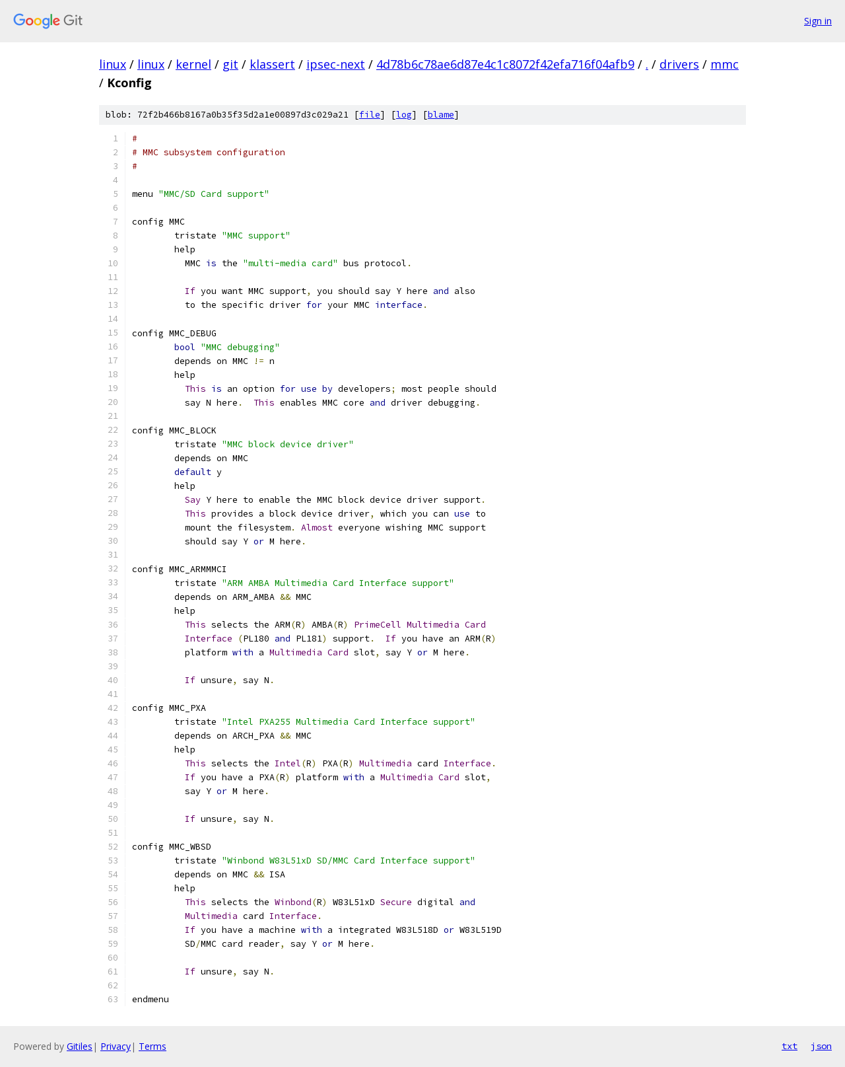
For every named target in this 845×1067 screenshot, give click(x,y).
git (230, 64)
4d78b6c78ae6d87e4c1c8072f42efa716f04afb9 (505, 64)
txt (789, 1046)
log (404, 114)
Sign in (818, 21)
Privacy (115, 1046)
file (369, 114)
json (821, 1046)
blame (441, 114)
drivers (679, 64)
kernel (193, 64)
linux (112, 64)
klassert (272, 64)
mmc (724, 64)
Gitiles (79, 1046)
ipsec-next (335, 64)
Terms (152, 1046)
